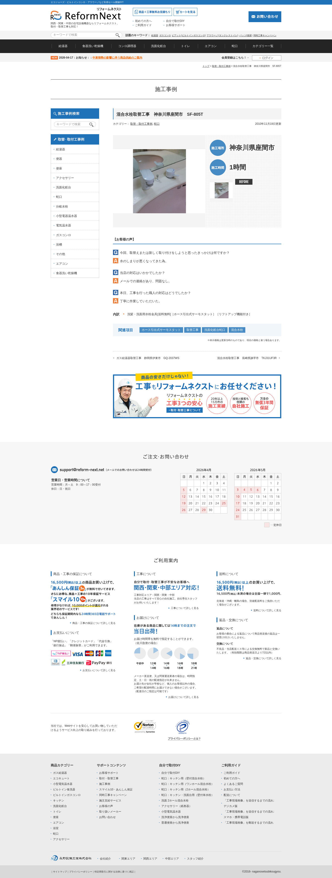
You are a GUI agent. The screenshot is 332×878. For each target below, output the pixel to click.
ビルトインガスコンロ (67, 795)
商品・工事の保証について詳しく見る (94, 623)
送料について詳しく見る (267, 610)
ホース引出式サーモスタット (161, 330)
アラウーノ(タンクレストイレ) (222, 35)
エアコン (211, 46)
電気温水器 (63, 225)
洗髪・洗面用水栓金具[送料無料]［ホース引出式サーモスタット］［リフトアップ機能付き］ (189, 314)
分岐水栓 (62, 206)
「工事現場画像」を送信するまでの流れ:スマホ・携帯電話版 (249, 814)
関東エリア (128, 858)
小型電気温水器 (62, 784)
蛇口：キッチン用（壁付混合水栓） (183, 778)
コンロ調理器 (127, 46)
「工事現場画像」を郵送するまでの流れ (248, 822)
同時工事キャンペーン (264, 35)
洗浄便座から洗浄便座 (175, 817)
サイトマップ (60, 871)
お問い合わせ (107, 817)
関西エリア (150, 858)
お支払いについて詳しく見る (99, 670)
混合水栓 (237, 330)
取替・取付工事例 (221, 66)
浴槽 (59, 244)
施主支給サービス (110, 800)
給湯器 (154, 35)
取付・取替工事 (109, 778)
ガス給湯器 (60, 772)
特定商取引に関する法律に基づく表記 (114, 871)
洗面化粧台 (158, 46)
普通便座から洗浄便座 (175, 822)
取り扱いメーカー (110, 811)
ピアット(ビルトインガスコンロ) (189, 35)
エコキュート (61, 778)
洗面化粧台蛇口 (214, 330)
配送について (232, 795)
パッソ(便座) (245, 35)
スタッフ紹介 (195, 858)
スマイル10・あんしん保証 (116, 789)
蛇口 (235, 46)
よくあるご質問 (233, 784)
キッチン (58, 800)
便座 (59, 168)
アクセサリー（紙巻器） (176, 806)
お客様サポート (175, 25)
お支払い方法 (232, 789)
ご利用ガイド (143, 25)
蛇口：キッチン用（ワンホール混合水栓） (187, 784)
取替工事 (193, 330)
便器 (59, 158)
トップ (205, 66)
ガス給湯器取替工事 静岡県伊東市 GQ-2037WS (147, 358)
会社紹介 (105, 858)
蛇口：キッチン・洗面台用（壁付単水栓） (187, 795)
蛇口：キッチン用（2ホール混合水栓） (185, 789)
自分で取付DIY (175, 21)
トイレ (185, 46)
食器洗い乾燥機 (92, 46)
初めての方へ (143, 21)
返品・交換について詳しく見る (263, 658)
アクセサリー (65, 178)
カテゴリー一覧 (262, 46)
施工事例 (104, 784)
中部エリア (172, 858)
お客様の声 (106, 806)
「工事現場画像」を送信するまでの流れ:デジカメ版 (249, 803)
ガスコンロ (165, 35)
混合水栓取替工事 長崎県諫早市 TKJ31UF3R (247, 358)
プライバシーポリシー (80, 871)
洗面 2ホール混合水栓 (175, 800)
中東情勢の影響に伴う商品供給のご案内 (117, 57)
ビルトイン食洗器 (64, 789)
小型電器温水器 (66, 216)
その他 (60, 254)
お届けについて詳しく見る (183, 697)
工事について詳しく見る (185, 608)
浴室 (56, 828)
